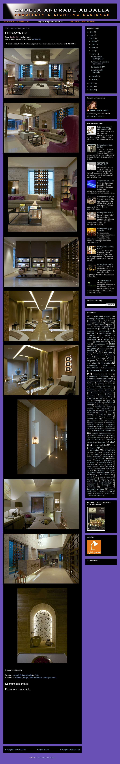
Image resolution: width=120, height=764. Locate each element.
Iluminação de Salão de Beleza (99, 415)
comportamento (92, 329)
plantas (89, 466)
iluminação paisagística (95, 428)
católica (89, 325)
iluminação (105, 363)
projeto (109, 466)
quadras (90, 468)
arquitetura (100, 318)
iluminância (91, 435)
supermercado (91, 483)
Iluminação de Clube (94, 385)
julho (94, 44)
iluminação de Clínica (105, 383)
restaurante (105, 475)
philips (101, 464)
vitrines (91, 495)
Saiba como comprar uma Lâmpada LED (104, 128)
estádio (109, 351)
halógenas (91, 361)
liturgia (92, 448)
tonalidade (91, 491)
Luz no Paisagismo (104, 280)
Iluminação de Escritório (103, 387)
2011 (92, 87)
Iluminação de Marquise (103, 407)
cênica (110, 325)
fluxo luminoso (101, 357)
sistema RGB (92, 481)
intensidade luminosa (95, 437)
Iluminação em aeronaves (104, 422)
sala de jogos (99, 477)
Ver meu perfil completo (95, 116)
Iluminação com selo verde (103, 374)
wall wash (99, 495)
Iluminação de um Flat (96, 420)
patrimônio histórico (105, 462)
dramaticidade (99, 344)
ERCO (110, 349)
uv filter (89, 493)
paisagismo (108, 460)
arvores (112, 319)
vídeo (113, 493)
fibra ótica (108, 353)
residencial (91, 475)
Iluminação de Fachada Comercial (99, 395)
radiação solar (99, 468)
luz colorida (95, 455)
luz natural (106, 455)
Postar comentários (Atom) (45, 758)
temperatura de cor (95, 489)
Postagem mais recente (15, 749)
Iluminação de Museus (105, 213)
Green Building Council (95, 359)
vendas (107, 493)
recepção (101, 470)
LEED (113, 445)
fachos (89, 353)
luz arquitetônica (109, 452)
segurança (109, 477)
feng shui (98, 353)
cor (102, 337)
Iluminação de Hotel (95, 399)
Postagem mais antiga (70, 749)
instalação (111, 435)
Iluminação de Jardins (105, 264)
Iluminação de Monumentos (98, 409)
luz (96, 452)
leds (104, 445)
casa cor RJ (98, 323)
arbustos (106, 316)
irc (105, 437)
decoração (18, 678)
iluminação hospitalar (104, 426)
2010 (92, 90)
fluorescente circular (98, 355)
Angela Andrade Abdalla (99, 110)
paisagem (97, 460)
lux (91, 452)
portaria (96, 466)
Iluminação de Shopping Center (99, 417)
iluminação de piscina (105, 413)
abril (93, 51)
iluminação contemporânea (99, 379)
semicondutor (91, 479)
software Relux (107, 481)
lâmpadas (101, 442)
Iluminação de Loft (100, 405)
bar (111, 321)
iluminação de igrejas (102, 401)
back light (104, 321)
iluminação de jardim (94, 403)
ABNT (89, 316)
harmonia (101, 361)
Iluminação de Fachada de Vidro (99, 397)
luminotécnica (110, 450)
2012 (92, 83)
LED (112, 441)
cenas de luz (99, 325)
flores (88, 355)
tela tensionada (106, 487)
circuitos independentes (102, 327)
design (25, 678)
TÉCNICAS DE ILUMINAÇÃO (102, 164)
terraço (111, 489)
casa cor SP (109, 323)
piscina (109, 464)
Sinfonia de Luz (106, 479)
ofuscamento (100, 458)
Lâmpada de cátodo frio (105, 181)
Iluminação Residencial (104, 431)
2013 (92, 38)
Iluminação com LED (102, 370)
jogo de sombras (94, 439)
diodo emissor (101, 342)
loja (98, 448)
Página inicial (43, 749)
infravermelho (102, 435)
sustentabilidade (105, 483)
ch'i (88, 327)
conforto (103, 329)
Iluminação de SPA (49, 678)
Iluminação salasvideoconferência (102, 433)
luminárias (94, 450)
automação (93, 321)
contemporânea (105, 333)
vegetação (98, 493)
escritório (90, 351)
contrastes (91, 335)
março (94, 54)
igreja (95, 363)
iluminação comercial (97, 376)
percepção (90, 464)
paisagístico (91, 462)
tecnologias (91, 487)
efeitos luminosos (35, 678)
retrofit (89, 477)
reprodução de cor (105, 472)
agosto (94, 41)
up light (109, 491)
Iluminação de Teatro (109, 418)
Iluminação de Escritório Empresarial (99, 389)
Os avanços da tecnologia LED (97, 58)
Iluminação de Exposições (101, 393)
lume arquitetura (110, 448)
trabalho (101, 491)
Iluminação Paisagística (105, 197)
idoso (88, 363)
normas (105, 457)
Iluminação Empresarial (95, 424)
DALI (110, 337)
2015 (92, 32)
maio (94, 47)
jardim (110, 437)
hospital (109, 361)
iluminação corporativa (94, 381)
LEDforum (96, 445)
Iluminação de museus (95, 411)
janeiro (94, 79)
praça (103, 466)
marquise (97, 457)
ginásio (110, 357)
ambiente (97, 316)
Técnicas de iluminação (98, 485)
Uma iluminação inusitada (97, 71)
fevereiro (95, 76)
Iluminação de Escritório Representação (101, 391)
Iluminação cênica (109, 368)
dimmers (89, 342)
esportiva (101, 351)
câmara (89, 323)
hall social (109, 359)
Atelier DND (36, 39)
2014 (92, 35)
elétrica (103, 349)
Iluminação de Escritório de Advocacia (100, 63)
